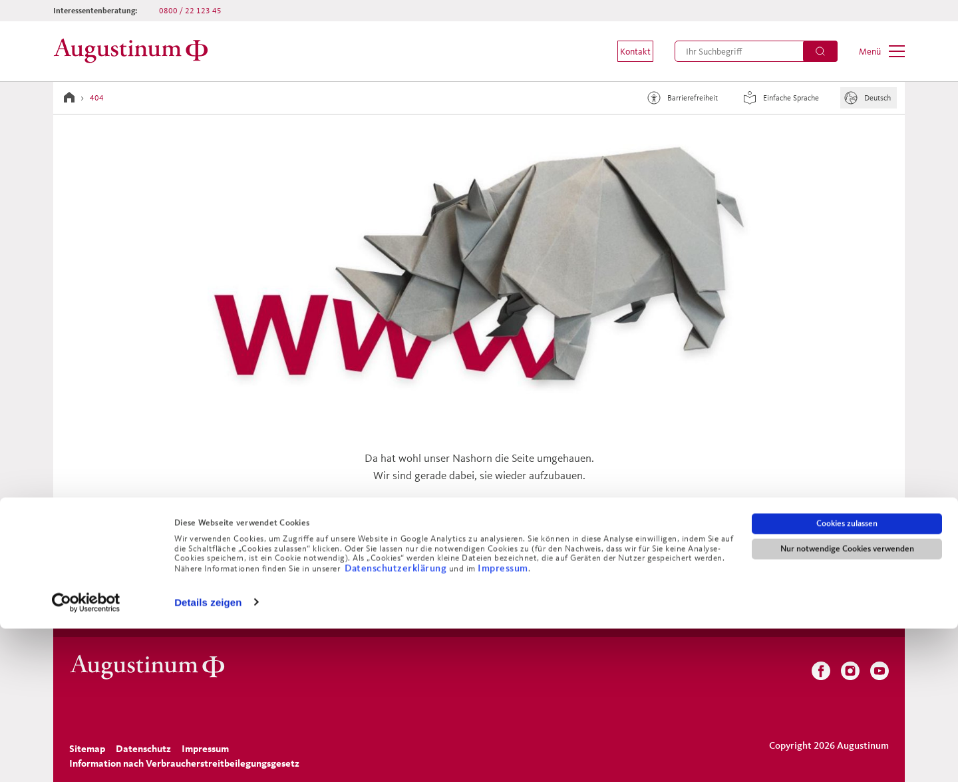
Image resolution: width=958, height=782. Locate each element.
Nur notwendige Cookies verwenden (847, 702)
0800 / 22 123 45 (190, 10)
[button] (626, 51)
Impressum (503, 721)
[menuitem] (626, 51)
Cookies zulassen (847, 677)
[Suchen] (820, 51)
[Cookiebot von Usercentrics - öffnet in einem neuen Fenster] (86, 756)
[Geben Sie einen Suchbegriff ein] (756, 51)
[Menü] (882, 51)
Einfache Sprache (779, 97)
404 (97, 97)
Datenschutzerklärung (397, 721)
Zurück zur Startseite (479, 547)
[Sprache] (868, 97)
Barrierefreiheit (680, 97)
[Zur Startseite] (134, 51)
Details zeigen (207, 755)
